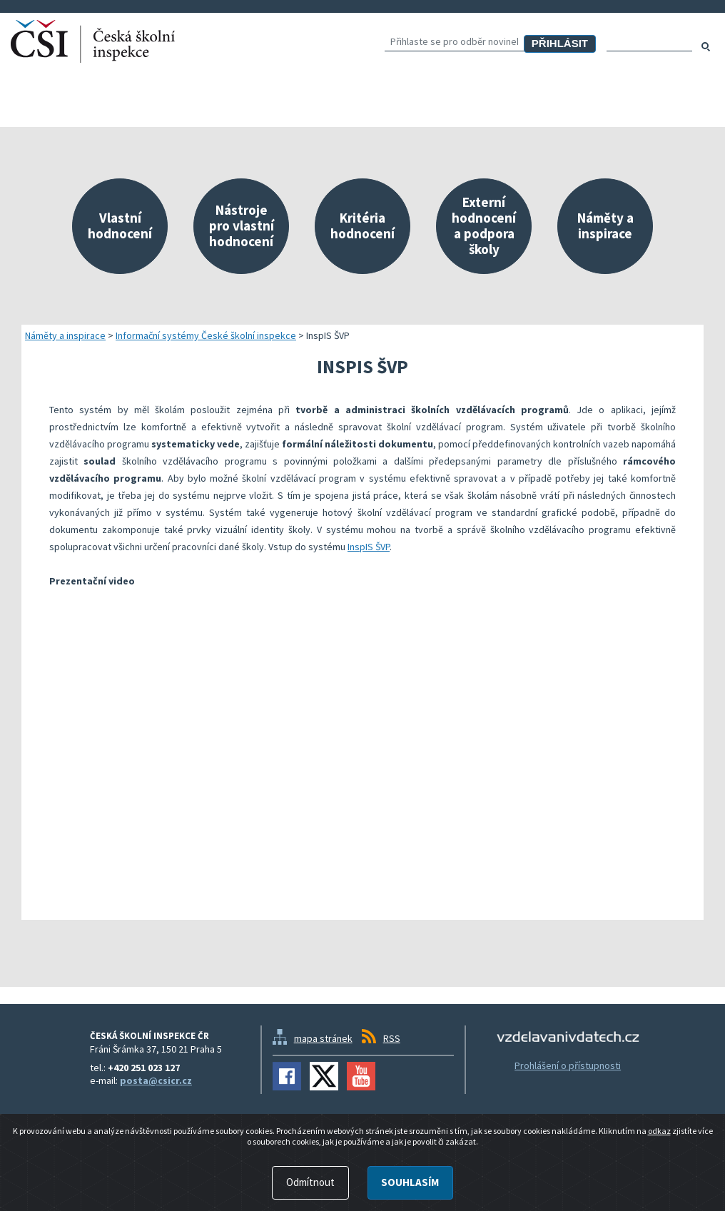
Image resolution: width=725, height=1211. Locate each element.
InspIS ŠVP (369, 546)
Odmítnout (310, 1182)
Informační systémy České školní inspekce (206, 335)
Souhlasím (410, 1182)
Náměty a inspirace (65, 335)
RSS (391, 1038)
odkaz (659, 1130)
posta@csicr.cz (156, 1080)
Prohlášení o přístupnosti (567, 1065)
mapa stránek (323, 1038)
